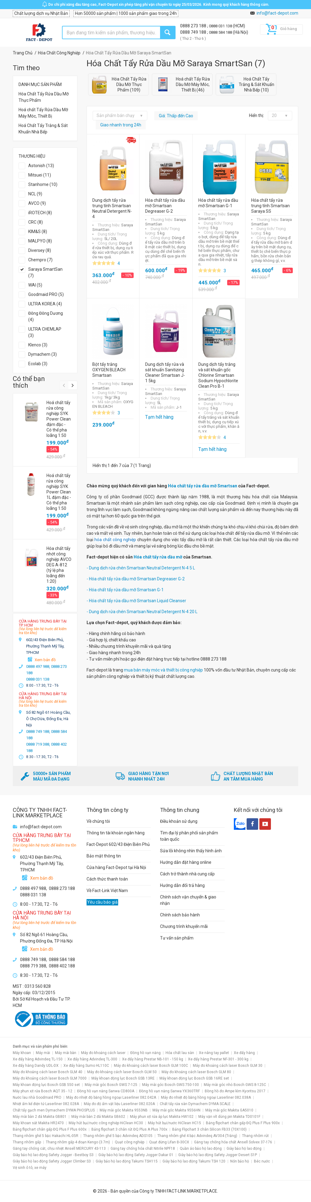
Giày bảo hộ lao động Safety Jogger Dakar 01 (135, 1155)
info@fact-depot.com (277, 13)
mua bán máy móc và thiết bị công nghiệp (163, 670)
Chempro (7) (40, 259)
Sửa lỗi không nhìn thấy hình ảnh (191, 850)
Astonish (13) (41, 165)
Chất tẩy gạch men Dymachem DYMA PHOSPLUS (54, 1110)
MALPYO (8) (40, 241)
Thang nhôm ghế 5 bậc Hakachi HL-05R (45, 1136)
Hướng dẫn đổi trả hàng (182, 885)
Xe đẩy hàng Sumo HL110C (86, 1065)
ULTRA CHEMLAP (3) (44, 332)
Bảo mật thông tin (104, 855)
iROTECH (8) (40, 212)
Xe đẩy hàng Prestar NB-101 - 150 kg (152, 1059)
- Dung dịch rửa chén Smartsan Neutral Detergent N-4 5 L (141, 567)
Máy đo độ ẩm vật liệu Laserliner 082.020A (119, 1104)
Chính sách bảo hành (180, 914)
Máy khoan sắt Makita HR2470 (38, 1123)
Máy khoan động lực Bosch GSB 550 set (46, 1085)
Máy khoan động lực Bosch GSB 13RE (123, 1078)
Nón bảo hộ (239, 1161)
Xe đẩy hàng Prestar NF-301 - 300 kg (218, 1059)
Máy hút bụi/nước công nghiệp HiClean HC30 (106, 1123)
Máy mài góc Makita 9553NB (124, 1110)
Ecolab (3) (37, 363)
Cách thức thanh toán (107, 879)
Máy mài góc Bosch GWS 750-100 (170, 1085)
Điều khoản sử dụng (178, 821)
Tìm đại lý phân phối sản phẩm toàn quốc (189, 836)
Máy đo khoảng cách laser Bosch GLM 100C (151, 1065)
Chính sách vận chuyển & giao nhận (188, 900)
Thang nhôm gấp (27, 1142)
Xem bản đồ (45, 660)
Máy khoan (22, 1053)
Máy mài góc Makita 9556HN (176, 1110)
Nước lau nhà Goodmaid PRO (37, 1097)
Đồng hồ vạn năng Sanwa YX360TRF (169, 1091)
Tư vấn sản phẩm (176, 938)
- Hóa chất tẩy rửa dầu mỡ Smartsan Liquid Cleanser (136, 600)
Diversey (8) (39, 250)
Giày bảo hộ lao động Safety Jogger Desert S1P (217, 1155)
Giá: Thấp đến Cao (176, 115)
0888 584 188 (221, 32)
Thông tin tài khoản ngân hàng (116, 832)
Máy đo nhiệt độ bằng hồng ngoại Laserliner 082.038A (206, 1097)
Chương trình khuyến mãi (184, 926)
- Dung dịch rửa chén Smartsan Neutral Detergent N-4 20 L (142, 611)
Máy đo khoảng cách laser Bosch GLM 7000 (50, 1078)
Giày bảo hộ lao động (244, 1148)
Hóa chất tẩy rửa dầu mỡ (158, 557)
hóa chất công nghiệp (115, 539)
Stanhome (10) (42, 184)
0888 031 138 (221, 26)
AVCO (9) (37, 203)
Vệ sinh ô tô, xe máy (29, 1168)
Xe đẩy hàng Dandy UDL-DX (36, 1065)
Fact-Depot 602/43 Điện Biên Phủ (118, 844)
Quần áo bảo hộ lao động (201, 1148)
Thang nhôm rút (255, 1136)
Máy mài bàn (65, 1053)
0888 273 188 (193, 25)
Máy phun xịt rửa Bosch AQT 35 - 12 (42, 1091)
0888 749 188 (193, 32)
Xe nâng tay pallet (214, 1053)
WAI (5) (35, 285)
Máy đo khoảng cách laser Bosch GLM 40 (47, 1072)
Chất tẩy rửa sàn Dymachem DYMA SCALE (195, 1104)
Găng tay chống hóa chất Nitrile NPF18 (143, 1148)
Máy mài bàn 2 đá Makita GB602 (98, 1116)
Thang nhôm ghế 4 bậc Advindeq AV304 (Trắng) (197, 1136)
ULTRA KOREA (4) (45, 303)
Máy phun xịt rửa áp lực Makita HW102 (161, 1116)
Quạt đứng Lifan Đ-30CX (169, 1142)
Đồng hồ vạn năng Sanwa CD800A (105, 1091)
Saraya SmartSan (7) (45, 272)
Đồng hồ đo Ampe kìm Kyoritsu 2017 (235, 1091)
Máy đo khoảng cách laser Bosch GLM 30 (227, 1065)
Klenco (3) (37, 344)
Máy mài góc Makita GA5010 (229, 1110)
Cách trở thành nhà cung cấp (187, 873)
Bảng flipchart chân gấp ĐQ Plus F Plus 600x (50, 1129)
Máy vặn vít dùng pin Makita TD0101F (229, 1116)
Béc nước (262, 1161)
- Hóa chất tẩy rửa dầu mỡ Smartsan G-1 (125, 589)
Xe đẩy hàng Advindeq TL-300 (92, 1059)
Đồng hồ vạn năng (145, 1053)
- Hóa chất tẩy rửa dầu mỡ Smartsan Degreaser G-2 (136, 578)
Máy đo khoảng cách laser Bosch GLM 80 (196, 1072)
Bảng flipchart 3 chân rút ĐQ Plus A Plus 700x (129, 1129)
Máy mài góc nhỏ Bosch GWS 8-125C (235, 1085)
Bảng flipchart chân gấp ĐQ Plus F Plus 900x (243, 1123)
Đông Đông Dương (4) (45, 316)
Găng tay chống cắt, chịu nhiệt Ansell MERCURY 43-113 (59, 1148)
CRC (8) (35, 222)
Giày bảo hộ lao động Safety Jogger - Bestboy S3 (53, 1155)
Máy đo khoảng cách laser (103, 1053)
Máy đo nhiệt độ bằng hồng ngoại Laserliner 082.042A (111, 1097)
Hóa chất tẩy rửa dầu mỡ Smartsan (202, 485)
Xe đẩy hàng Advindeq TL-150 (38, 1059)
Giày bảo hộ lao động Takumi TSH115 (127, 1161)
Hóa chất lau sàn (180, 1053)
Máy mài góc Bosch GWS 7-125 (111, 1085)
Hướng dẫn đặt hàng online (185, 862)
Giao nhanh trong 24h (120, 124)
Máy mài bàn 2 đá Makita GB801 (40, 1116)
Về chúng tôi (98, 821)
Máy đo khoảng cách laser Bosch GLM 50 (122, 1072)
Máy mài (43, 1053)
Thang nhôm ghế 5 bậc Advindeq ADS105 (117, 1136)
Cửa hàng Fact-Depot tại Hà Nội (116, 867)
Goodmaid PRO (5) (46, 294)
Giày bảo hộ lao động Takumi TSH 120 (193, 1161)
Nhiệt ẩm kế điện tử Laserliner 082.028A (46, 1104)
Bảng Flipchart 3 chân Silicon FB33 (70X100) (209, 1129)
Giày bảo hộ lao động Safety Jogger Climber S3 (52, 1161)
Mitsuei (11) (39, 175)
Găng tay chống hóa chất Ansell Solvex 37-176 (233, 1142)
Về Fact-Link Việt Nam (107, 890)
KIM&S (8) (37, 231)
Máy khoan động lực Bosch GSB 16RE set (194, 1078)
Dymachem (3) (42, 354)
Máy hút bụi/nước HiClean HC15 (174, 1123)
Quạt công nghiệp (129, 1142)
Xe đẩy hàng (244, 1053)
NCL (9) (35, 193)
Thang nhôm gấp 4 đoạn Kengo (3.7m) (78, 1142)
